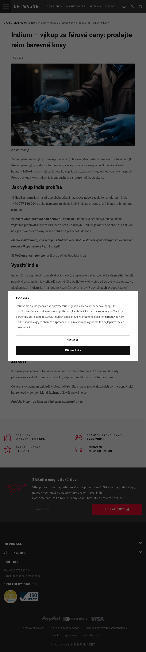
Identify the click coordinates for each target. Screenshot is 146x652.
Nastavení (73, 339)
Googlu (49, 316)
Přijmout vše (73, 350)
